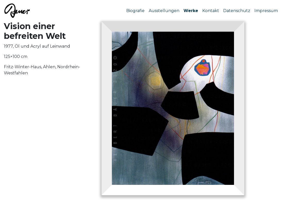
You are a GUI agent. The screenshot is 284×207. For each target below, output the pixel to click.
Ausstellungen (164, 10)
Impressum (266, 10)
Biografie (135, 10)
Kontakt (210, 10)
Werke (190, 10)
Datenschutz (236, 10)
